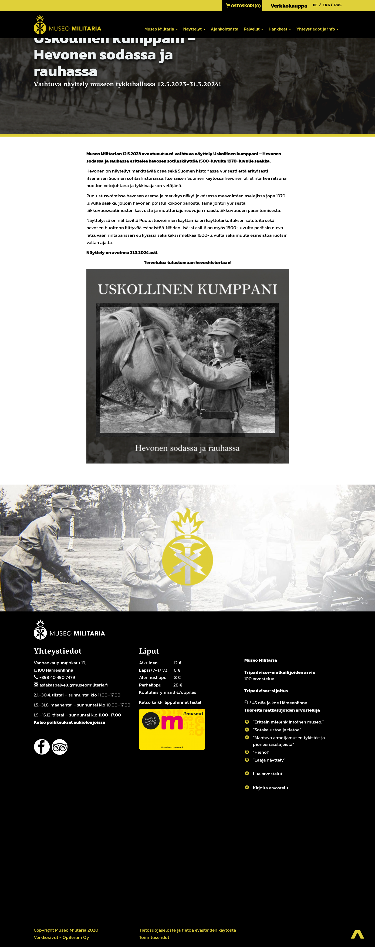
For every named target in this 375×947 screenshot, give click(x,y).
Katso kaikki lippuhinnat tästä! (170, 702)
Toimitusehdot (154, 937)
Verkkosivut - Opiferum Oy (61, 937)
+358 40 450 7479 (57, 677)
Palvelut (253, 29)
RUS (338, 5)
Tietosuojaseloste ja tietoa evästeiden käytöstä (187, 930)
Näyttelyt (194, 29)
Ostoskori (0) (243, 5)
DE (315, 5)
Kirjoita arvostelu (270, 787)
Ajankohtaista (224, 29)
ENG (326, 5)
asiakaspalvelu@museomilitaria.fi (73, 684)
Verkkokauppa (289, 6)
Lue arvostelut (267, 773)
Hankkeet (280, 29)
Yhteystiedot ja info (317, 29)
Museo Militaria (161, 29)
